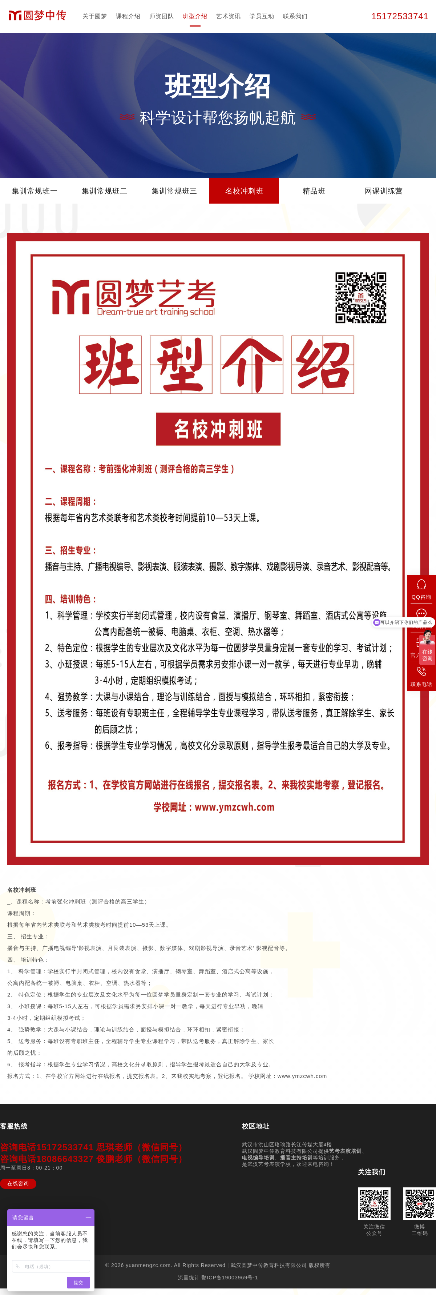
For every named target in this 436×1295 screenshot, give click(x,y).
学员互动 (262, 16)
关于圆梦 (94, 16)
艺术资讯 (228, 16)
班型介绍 (195, 16)
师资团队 (161, 16)
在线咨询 (18, 1183)
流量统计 (189, 1277)
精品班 (314, 191)
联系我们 (295, 16)
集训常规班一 (35, 191)
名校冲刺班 (244, 191)
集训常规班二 (105, 191)
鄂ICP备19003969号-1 (229, 1277)
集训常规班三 (174, 191)
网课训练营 (384, 191)
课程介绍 (128, 16)
